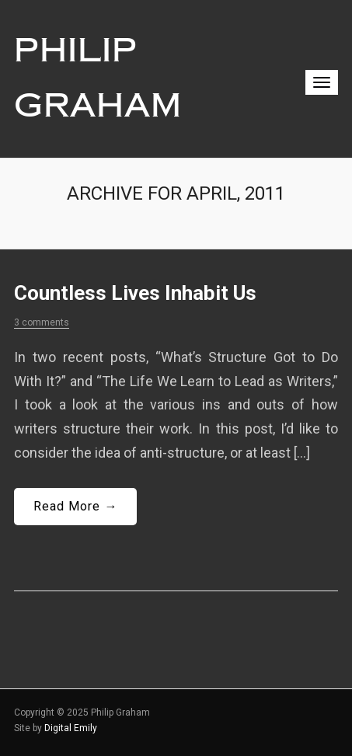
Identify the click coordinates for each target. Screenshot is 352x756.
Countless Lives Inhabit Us (135, 293)
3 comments (41, 322)
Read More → (75, 506)
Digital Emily (70, 728)
